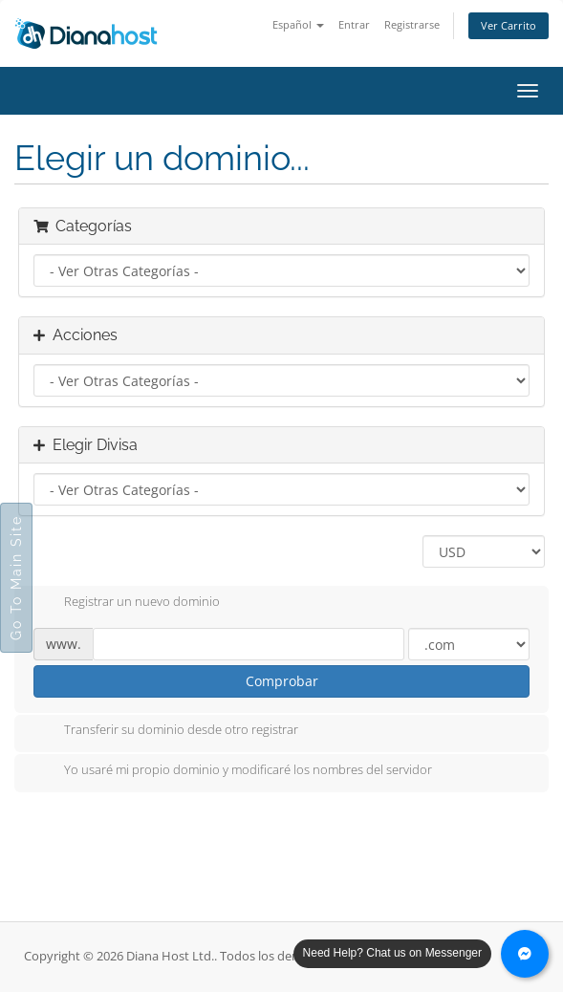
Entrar (354, 24)
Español (298, 24)
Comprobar (282, 681)
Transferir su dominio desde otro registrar (165, 731)
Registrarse (412, 24)
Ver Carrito (508, 25)
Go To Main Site (16, 577)
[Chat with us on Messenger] (525, 954)
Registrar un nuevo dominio (126, 603)
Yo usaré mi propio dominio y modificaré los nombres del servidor (232, 771)
